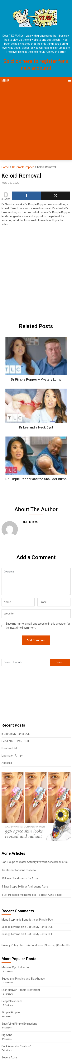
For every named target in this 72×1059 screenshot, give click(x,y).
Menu (5, 80)
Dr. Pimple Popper (23, 167)
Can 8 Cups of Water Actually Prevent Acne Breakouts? (35, 861)
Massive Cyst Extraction (16, 967)
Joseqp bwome (11, 926)
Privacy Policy (10, 945)
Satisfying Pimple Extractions (19, 1023)
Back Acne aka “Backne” (16, 1046)
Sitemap (50, 945)
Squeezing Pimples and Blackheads (23, 978)
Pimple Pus (46, 919)
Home (5, 167)
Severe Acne (9, 1057)
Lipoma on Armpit (12, 755)
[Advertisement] (36, 122)
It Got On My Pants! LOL (16, 733)
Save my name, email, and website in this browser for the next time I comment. (38, 625)
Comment (36, 581)
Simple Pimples (11, 1012)
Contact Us (63, 945)
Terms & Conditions (31, 945)
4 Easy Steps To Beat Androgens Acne (25, 886)
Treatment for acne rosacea (19, 870)
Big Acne (7, 1034)
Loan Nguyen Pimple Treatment (21, 989)
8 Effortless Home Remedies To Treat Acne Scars (32, 894)
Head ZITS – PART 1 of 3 (16, 741)
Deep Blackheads (12, 1001)
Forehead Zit (9, 748)
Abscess (7, 762)
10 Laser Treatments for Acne (20, 878)
